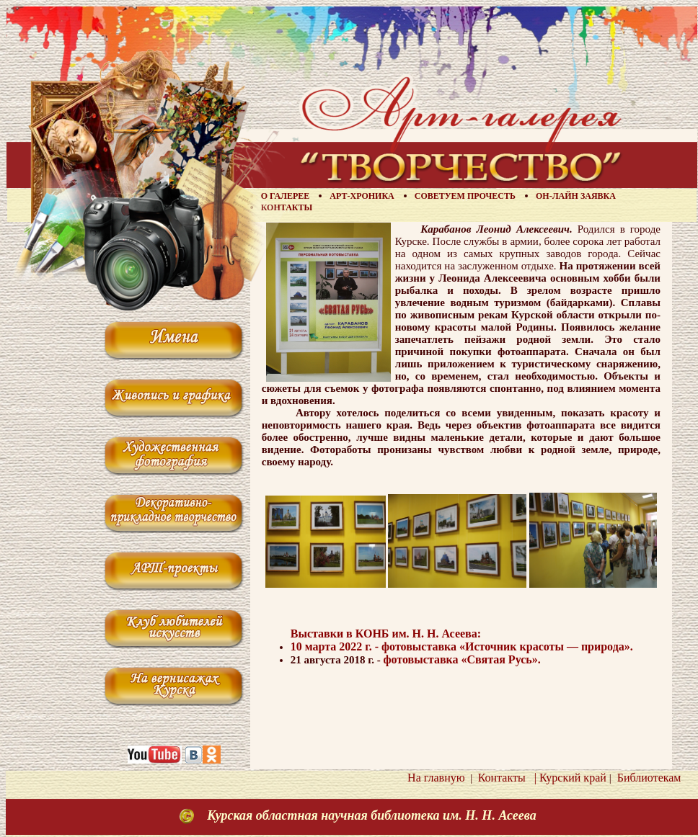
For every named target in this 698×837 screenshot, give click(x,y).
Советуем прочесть (465, 196)
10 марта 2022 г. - (336, 646)
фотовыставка (507, 646)
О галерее (285, 196)
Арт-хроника (362, 196)
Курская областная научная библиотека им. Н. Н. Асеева (371, 815)
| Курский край (567, 777)
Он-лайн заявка (576, 196)
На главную (436, 777)
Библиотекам (646, 777)
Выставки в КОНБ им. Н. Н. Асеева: (386, 633)
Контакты (287, 207)
